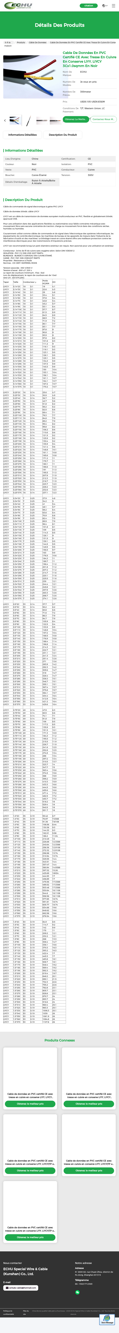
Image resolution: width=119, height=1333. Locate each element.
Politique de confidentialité (8, 1317)
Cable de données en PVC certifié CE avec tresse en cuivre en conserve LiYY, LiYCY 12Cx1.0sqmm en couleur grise (89, 1101)
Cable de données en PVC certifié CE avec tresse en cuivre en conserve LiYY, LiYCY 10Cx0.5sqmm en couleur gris (30, 1101)
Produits (21, 42)
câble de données (37, 42)
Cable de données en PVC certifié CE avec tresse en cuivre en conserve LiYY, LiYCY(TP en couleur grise (30, 1167)
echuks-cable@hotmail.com (20, 1292)
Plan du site (26, 1317)
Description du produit (63, 134)
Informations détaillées (22, 134)
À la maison (7, 42)
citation (88, 5)
